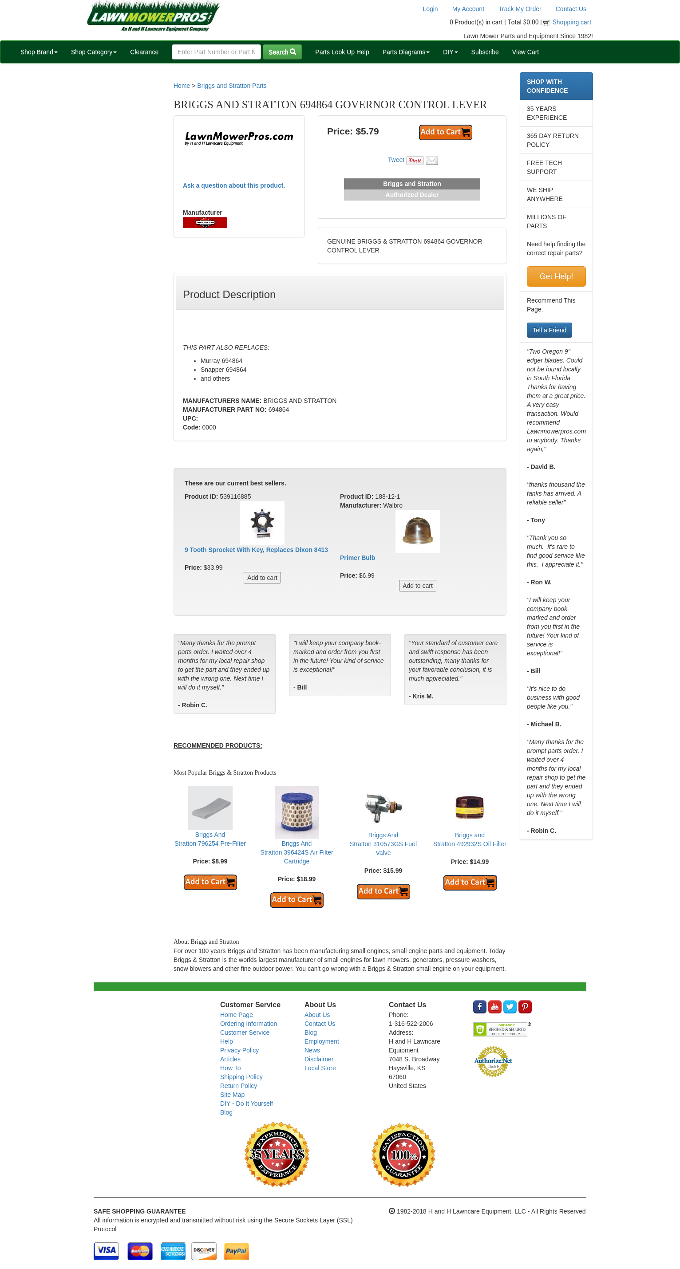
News (312, 1050)
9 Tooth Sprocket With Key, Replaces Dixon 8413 (256, 549)
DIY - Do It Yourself (246, 1103)
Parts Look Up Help (342, 51)
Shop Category (94, 51)
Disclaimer (318, 1059)
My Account (468, 8)
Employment (321, 1041)
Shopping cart (572, 22)
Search (282, 51)
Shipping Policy (241, 1076)
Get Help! (556, 276)
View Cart (525, 51)
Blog (226, 1112)
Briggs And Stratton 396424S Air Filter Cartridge (296, 852)
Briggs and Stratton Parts (231, 85)
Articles (230, 1059)
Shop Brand (39, 51)
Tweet (396, 159)
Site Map (232, 1094)
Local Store (320, 1068)
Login (430, 8)
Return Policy (238, 1085)
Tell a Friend (549, 330)
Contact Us (571, 8)
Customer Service (244, 1032)
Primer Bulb (357, 557)
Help (226, 1041)
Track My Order (520, 8)
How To (230, 1068)
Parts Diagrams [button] (406, 51)
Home (182, 85)
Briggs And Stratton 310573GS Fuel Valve (383, 844)
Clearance (144, 51)
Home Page (236, 1014)
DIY (450, 51)
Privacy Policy (239, 1050)
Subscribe (485, 51)
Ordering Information (248, 1023)
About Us (317, 1014)
